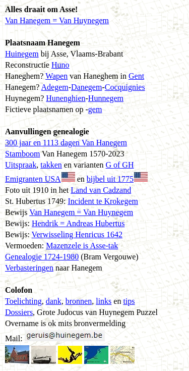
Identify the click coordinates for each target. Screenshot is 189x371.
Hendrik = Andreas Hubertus (78, 223)
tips (129, 301)
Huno (60, 65)
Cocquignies (125, 87)
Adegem (55, 87)
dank (53, 301)
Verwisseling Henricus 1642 (77, 234)
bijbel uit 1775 (110, 179)
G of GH (119, 165)
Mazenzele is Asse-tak (82, 245)
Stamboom (22, 153)
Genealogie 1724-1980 (42, 256)
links (103, 301)
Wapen (56, 76)
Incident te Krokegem (103, 201)
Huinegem (22, 53)
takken (51, 165)
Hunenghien (65, 98)
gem (95, 109)
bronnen (79, 301)
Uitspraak (20, 165)
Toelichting (23, 301)
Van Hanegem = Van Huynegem (57, 20)
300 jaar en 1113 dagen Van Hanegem (66, 142)
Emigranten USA (33, 179)
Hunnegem (105, 98)
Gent (136, 76)
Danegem (86, 87)
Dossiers (19, 312)
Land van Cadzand (101, 190)
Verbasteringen (29, 267)
